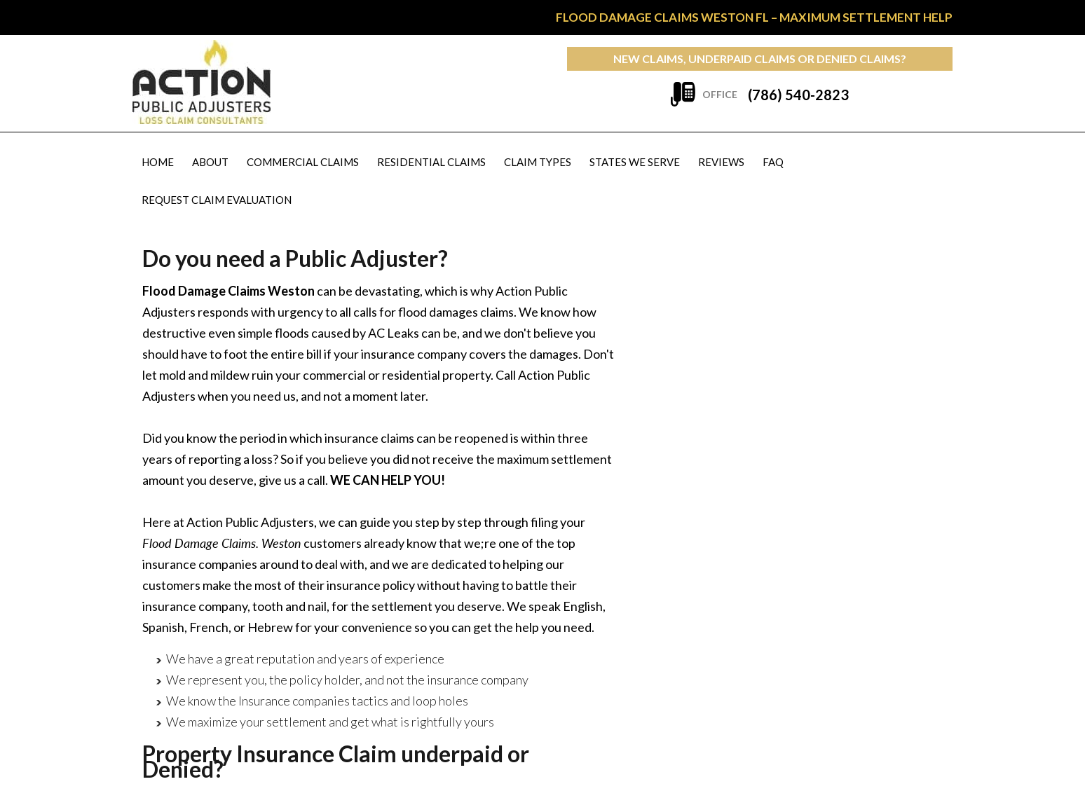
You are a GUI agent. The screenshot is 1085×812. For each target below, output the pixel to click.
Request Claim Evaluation (217, 199)
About (210, 162)
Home (158, 162)
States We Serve (634, 162)
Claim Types (537, 162)
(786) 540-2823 (798, 94)
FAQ (773, 162)
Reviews (721, 162)
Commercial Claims (303, 162)
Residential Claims (431, 162)
